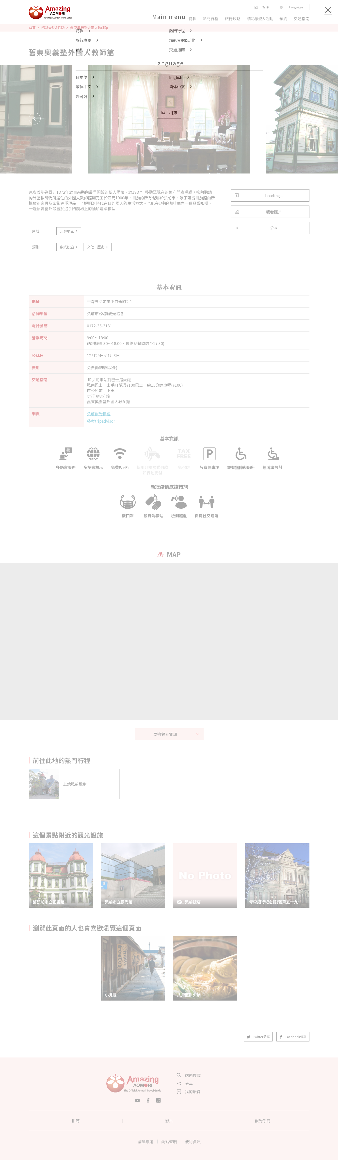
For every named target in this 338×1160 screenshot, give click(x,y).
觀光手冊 (263, 1121)
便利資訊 (193, 1141)
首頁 (32, 28)
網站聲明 (169, 1141)
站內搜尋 (189, 1075)
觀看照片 (258, 212)
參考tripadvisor (101, 421)
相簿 (76, 1121)
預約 (283, 18)
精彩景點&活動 (52, 28)
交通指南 (301, 18)
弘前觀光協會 (99, 413)
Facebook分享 (293, 1036)
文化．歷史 (98, 246)
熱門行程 (210, 18)
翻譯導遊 (145, 1141)
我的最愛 (189, 1091)
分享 (256, 228)
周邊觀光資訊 (176, 734)
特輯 (192, 18)
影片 (169, 1121)
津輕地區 (69, 231)
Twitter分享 (258, 1036)
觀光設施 (69, 246)
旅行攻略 (233, 18)
